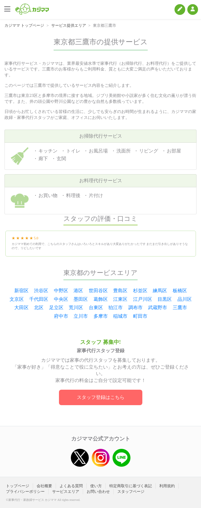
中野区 (61, 290)
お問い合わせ (98, 491)
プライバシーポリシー (25, 491)
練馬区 (160, 290)
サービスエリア (65, 491)
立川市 (81, 316)
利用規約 (167, 486)
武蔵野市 (157, 307)
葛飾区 (101, 299)
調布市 (135, 307)
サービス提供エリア (68, 25)
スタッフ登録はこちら (100, 397)
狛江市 (115, 307)
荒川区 (76, 307)
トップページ (17, 486)
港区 (78, 290)
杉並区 (140, 290)
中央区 (61, 299)
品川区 (184, 299)
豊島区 (120, 290)
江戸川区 (142, 299)
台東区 (96, 307)
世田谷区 (98, 290)
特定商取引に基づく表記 (130, 486)
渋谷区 (41, 290)
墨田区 (81, 299)
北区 (38, 307)
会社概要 (44, 486)
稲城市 (120, 316)
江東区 (120, 299)
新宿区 (21, 290)
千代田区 (38, 299)
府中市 (61, 316)
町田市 (140, 316)
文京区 (17, 299)
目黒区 (165, 299)
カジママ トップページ (24, 25)
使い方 (96, 486)
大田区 (21, 307)
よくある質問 (71, 486)
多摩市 (101, 316)
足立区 (56, 307)
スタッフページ (130, 491)
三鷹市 (180, 307)
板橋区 (180, 290)
